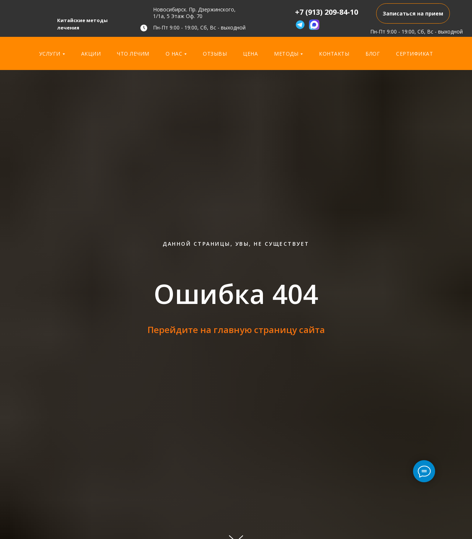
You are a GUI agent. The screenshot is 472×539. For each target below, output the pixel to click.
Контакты (334, 53)
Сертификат (414, 53)
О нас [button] (174, 53)
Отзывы (215, 53)
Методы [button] (286, 53)
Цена (250, 53)
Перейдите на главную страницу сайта (236, 329)
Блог (372, 53)
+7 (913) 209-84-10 (326, 12)
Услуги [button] (49, 53)
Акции (91, 53)
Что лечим (133, 53)
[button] (413, 13)
